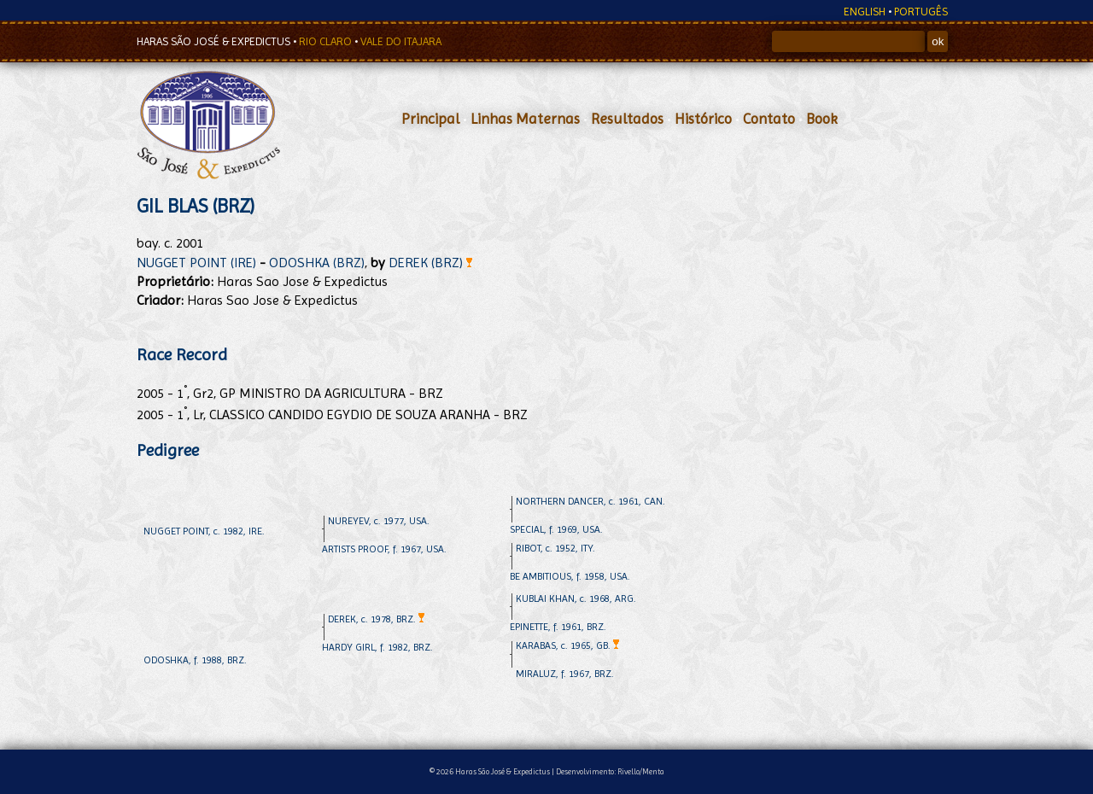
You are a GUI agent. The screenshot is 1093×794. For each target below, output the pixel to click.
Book (822, 118)
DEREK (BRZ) (430, 262)
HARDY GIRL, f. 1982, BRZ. (377, 647)
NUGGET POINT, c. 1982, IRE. (204, 531)
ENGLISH (865, 11)
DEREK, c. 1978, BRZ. (376, 619)
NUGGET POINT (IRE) (196, 262)
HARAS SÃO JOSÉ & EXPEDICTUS (215, 41)
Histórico (703, 118)
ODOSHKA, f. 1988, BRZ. (195, 660)
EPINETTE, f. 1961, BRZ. (558, 627)
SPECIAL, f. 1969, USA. (556, 529)
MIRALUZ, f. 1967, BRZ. (565, 674)
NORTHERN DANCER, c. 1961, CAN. (590, 501)
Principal (430, 118)
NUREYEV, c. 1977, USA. (379, 521)
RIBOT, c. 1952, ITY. (555, 548)
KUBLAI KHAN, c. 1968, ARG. (576, 598)
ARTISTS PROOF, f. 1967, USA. (384, 549)
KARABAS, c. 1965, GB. (567, 645)
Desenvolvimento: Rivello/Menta (610, 771)
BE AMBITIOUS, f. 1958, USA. (570, 576)
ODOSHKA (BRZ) (317, 262)
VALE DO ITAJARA (400, 41)
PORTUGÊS (921, 11)
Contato (769, 118)
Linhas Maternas (525, 118)
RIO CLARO (326, 41)
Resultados (627, 118)
